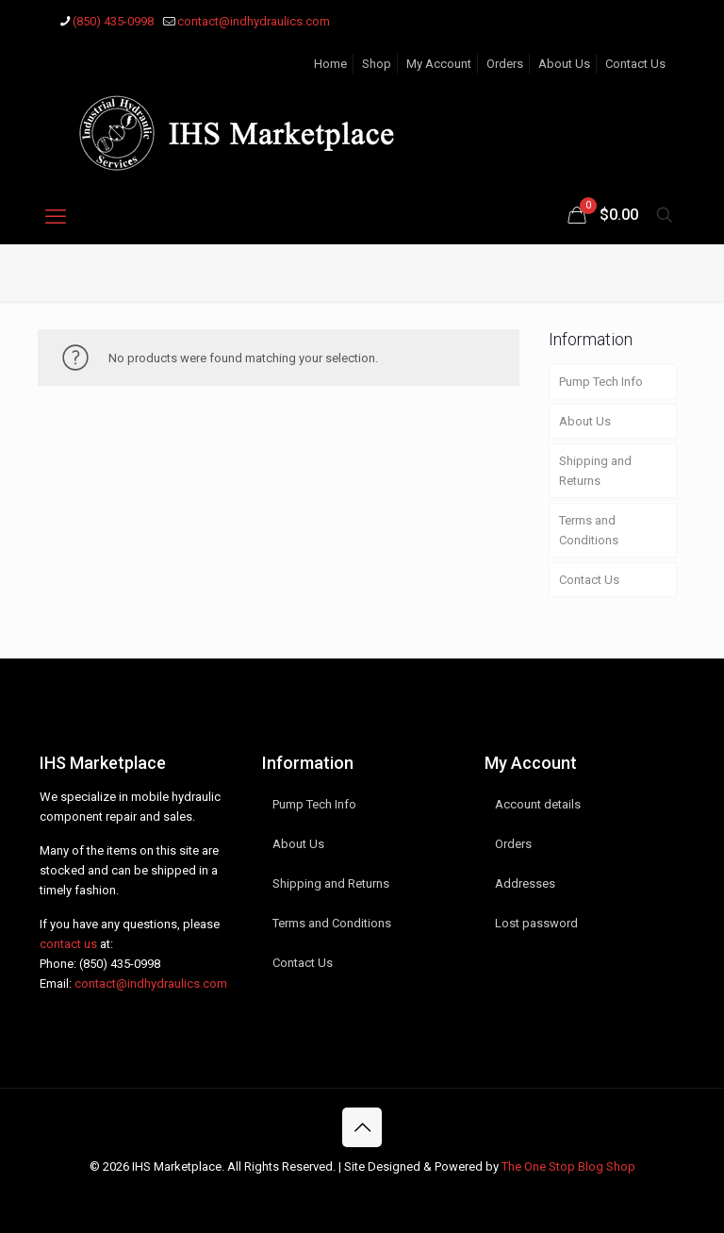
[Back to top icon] (362, 1127)
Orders (504, 64)
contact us (68, 944)
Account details (538, 804)
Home (330, 64)
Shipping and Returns (595, 471)
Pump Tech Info (601, 382)
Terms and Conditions (588, 530)
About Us (564, 64)
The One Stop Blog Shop (568, 1166)
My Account (438, 64)
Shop (376, 64)
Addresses (525, 883)
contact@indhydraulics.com (150, 983)
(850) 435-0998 (119, 964)
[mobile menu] (56, 217)
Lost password (536, 923)
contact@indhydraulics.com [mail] (253, 21)
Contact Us (635, 64)
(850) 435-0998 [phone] (113, 21)
